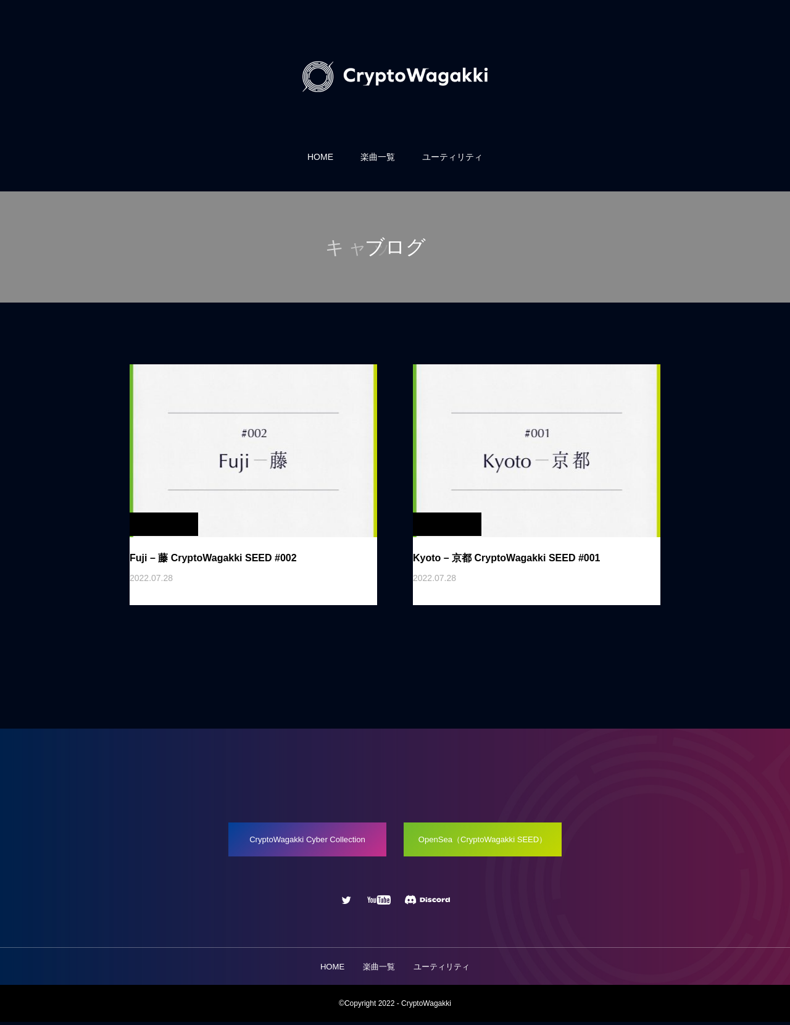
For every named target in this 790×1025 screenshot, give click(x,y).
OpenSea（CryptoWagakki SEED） (487, 841)
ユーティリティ (452, 157)
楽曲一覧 (377, 157)
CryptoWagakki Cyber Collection (302, 841)
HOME (320, 157)
